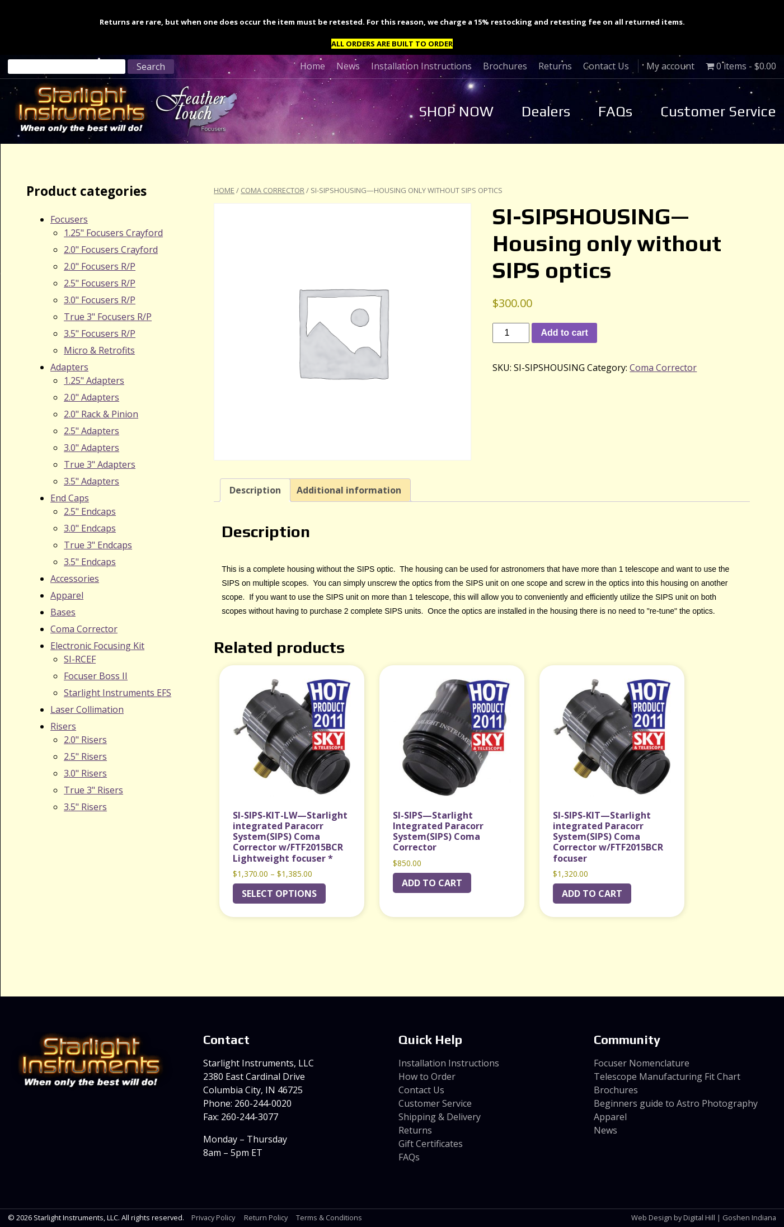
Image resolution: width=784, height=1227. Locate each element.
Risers (63, 726)
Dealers (546, 111)
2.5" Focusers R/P (99, 283)
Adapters (69, 367)
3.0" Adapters (91, 447)
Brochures (505, 66)
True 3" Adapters (99, 464)
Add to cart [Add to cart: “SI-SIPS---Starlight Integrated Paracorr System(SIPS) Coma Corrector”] (432, 883)
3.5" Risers (85, 807)
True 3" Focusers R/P (108, 317)
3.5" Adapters (91, 481)
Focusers (69, 219)
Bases (63, 612)
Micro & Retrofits (99, 350)
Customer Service (718, 111)
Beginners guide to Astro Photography (676, 1103)
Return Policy (266, 1217)
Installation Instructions (421, 66)
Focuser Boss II (96, 676)
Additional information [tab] (349, 490)
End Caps (69, 498)
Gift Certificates (430, 1143)
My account (670, 66)
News (348, 66)
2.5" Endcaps (90, 511)
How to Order (427, 1076)
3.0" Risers (85, 773)
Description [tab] (255, 490)
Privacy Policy (213, 1217)
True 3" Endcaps (98, 545)
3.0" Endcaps (90, 528)
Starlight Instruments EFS (117, 693)
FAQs (615, 111)
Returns (555, 66)
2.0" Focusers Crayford (111, 249)
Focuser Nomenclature (641, 1063)
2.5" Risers (85, 756)
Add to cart (564, 332)
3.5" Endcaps (90, 562)
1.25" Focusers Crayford (113, 233)
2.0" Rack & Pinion (101, 414)
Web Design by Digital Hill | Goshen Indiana (703, 1217)
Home (312, 66)
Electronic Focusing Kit (97, 646)
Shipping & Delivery (439, 1117)
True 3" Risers (93, 790)
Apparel (66, 595)
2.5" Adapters (91, 431)
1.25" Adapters (94, 380)
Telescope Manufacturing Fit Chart (667, 1076)
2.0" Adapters (91, 397)
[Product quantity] (510, 333)
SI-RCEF (80, 659)
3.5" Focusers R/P (99, 333)
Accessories (74, 578)
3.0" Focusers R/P (99, 300)
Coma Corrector (272, 190)
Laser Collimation (87, 709)
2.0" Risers (85, 740)
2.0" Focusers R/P (99, 266)
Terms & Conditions (329, 1217)
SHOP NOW (456, 111)
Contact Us (606, 66)
